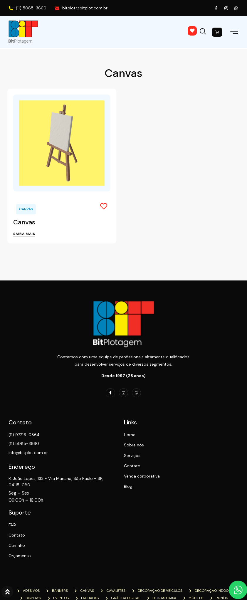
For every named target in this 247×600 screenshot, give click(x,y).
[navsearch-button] (204, 30)
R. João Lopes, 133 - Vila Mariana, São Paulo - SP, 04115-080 (51, 482)
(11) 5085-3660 (27, 8)
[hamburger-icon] (234, 33)
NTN (81, 586)
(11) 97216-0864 (24, 435)
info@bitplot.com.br (28, 453)
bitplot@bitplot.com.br (81, 8)
